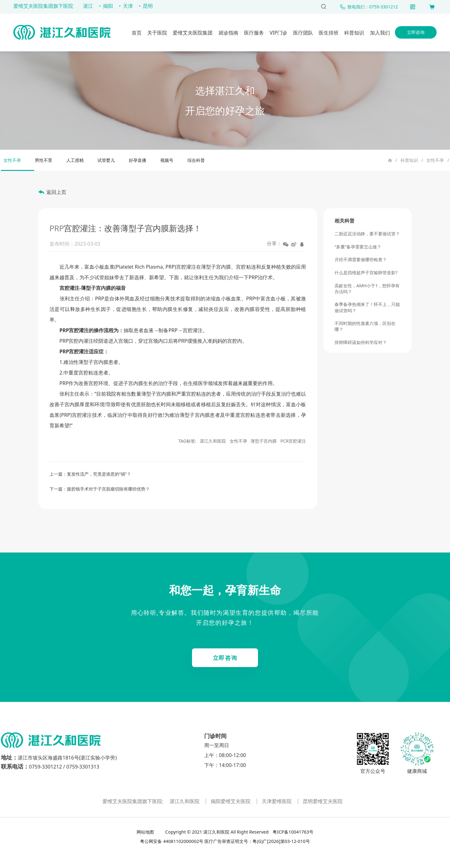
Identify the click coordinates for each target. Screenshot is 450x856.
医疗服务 (254, 32)
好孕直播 (137, 160)
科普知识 (354, 32)
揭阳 (108, 5)
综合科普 (196, 160)
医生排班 (329, 32)
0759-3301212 (45, 766)
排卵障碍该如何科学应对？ (361, 342)
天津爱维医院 (277, 801)
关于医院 (157, 32)
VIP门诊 (278, 32)
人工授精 (75, 160)
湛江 (88, 5)
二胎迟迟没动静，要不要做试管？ (367, 234)
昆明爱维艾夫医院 (323, 801)
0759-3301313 (82, 766)
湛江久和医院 (213, 441)
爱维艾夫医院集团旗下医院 (43, 5)
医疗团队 (303, 32)
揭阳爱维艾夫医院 (231, 801)
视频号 (166, 160)
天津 (128, 5)
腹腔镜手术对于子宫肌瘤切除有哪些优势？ (108, 489)
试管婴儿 (106, 160)
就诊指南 (228, 32)
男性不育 (43, 160)
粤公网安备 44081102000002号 (171, 841)
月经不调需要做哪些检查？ (361, 259)
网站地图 (146, 832)
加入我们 (380, 32)
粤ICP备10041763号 (292, 832)
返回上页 (56, 192)
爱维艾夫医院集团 (193, 32)
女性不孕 (435, 160)
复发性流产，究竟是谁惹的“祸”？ (99, 474)
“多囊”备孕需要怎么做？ (358, 247)
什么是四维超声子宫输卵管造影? (366, 272)
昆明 (148, 5)
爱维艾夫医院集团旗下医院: (133, 801)
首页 (137, 32)
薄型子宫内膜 (264, 441)
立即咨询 (415, 32)
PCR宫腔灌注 (293, 441)
